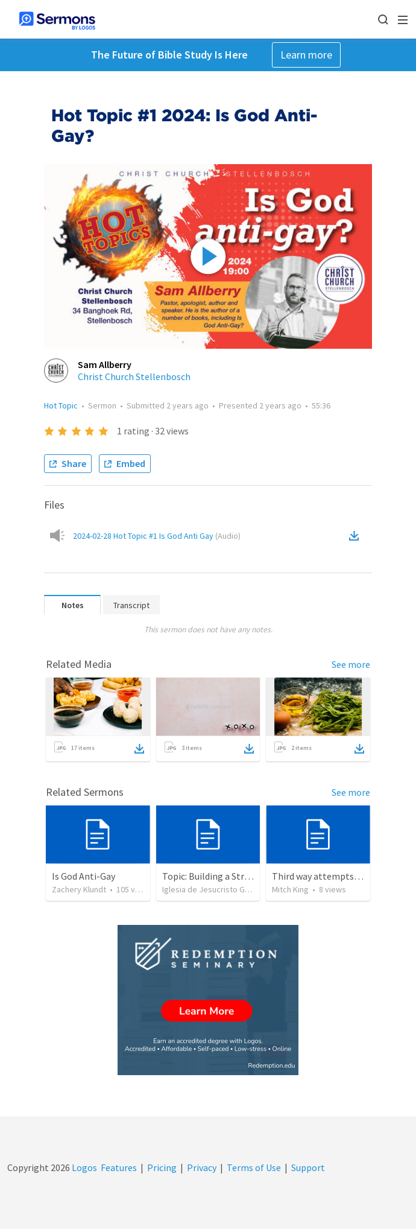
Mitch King (290, 889)
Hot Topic (61, 405)
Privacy (201, 1167)
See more (351, 664)
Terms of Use (254, 1167)
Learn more (306, 55)
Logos (83, 1167)
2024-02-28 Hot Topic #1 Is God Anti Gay (157, 535)
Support (308, 1167)
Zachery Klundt (79, 889)
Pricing (162, 1167)
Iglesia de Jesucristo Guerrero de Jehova (237, 889)
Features (119, 1167)
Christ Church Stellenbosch (134, 376)
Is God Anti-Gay (83, 876)
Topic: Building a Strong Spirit (223, 876)
